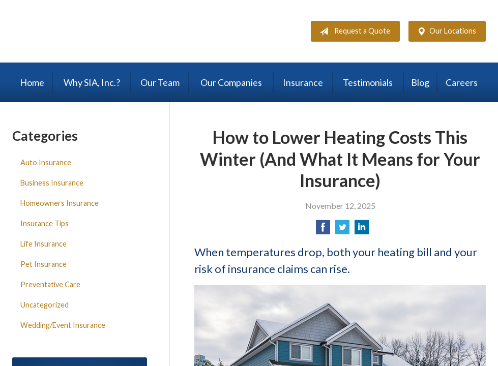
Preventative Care (50, 284)
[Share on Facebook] (323, 230)
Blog (420, 82)
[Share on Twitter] (342, 230)
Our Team (160, 82)
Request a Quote (352, 31)
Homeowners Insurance (59, 203)
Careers (462, 82)
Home (32, 82)
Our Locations (444, 31)
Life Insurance (43, 243)
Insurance (303, 82)
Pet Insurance (43, 264)
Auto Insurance (45, 162)
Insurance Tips (44, 223)
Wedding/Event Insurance (62, 325)
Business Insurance (51, 182)
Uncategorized (44, 304)
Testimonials (368, 82)
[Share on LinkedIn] (362, 230)
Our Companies (231, 82)
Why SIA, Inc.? (92, 82)
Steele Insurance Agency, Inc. (98, 31)
